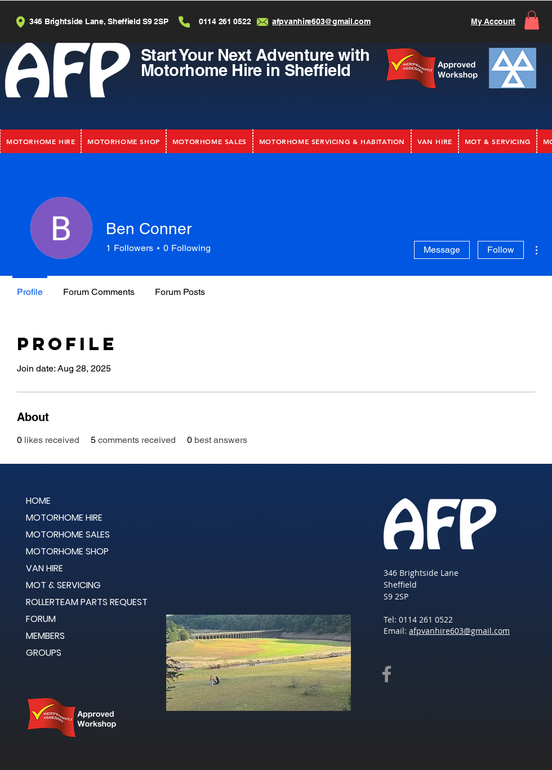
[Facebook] (387, 674)
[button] (532, 20)
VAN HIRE (44, 568)
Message (442, 249)
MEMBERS (45, 635)
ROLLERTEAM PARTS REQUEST (87, 602)
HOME (38, 500)
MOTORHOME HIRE (64, 517)
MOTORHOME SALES (68, 534)
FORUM (41, 618)
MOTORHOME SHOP (67, 551)
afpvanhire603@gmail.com (459, 630)
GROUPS (43, 652)
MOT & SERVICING (63, 585)
